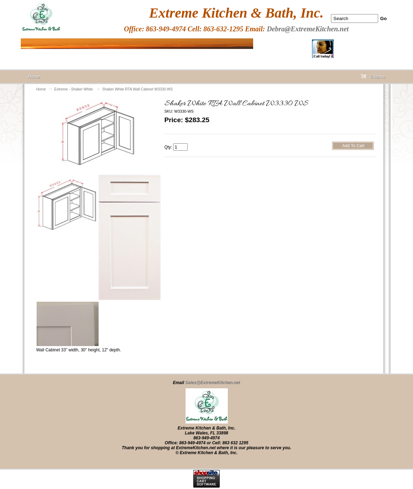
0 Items (373, 78)
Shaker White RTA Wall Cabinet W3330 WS (137, 89)
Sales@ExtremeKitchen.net (212, 382)
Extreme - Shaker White (74, 89)
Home (41, 89)
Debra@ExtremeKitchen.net (308, 29)
